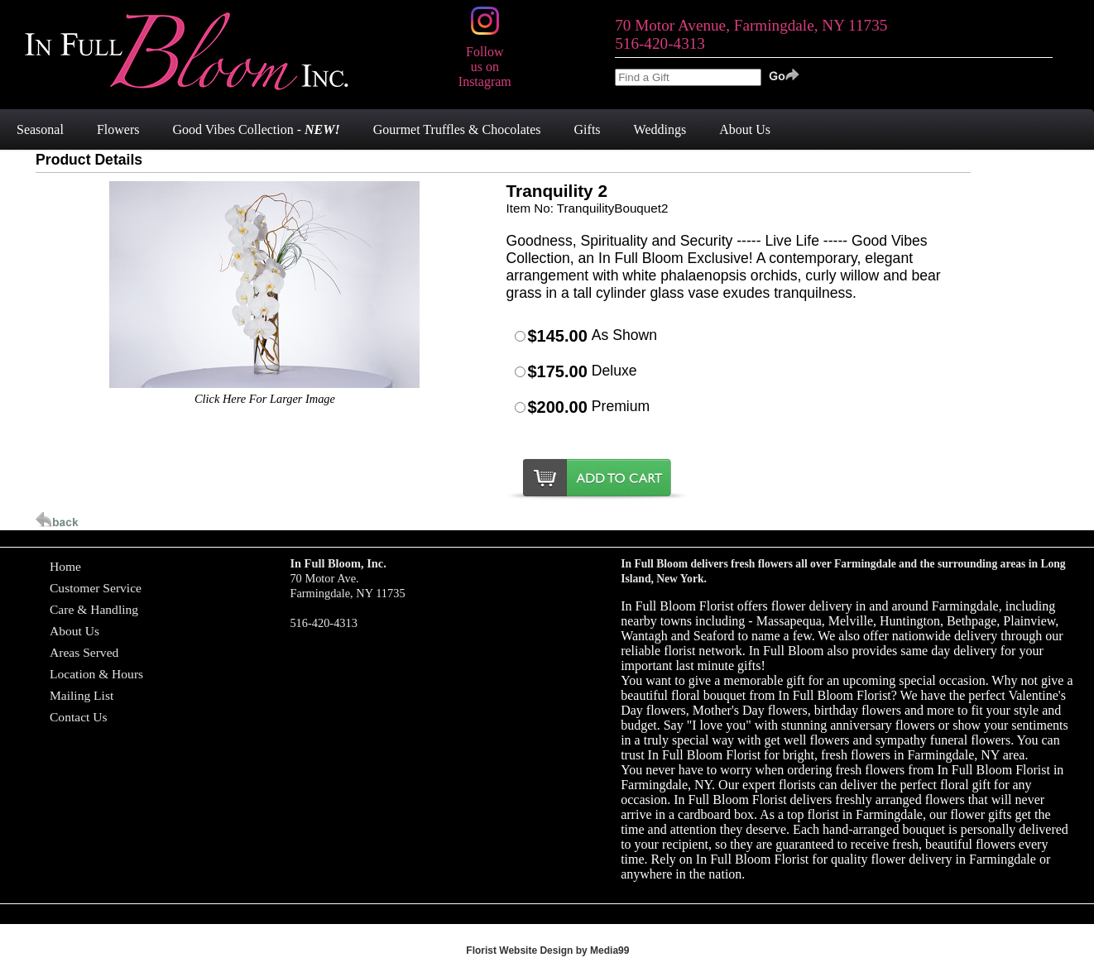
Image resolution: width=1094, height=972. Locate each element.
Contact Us (79, 717)
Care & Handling (94, 609)
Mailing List (81, 695)
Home (65, 566)
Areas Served (84, 652)
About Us (74, 631)
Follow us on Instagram (484, 59)
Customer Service (96, 588)
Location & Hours (96, 674)
